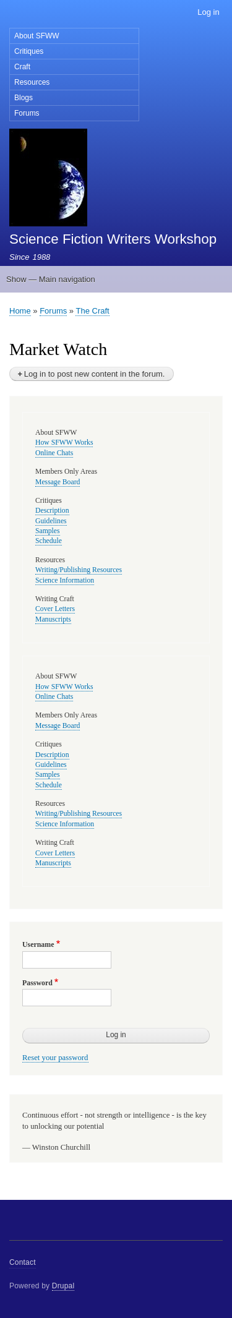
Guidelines (51, 521)
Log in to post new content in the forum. (94, 374)
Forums (27, 113)
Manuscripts (53, 619)
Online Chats (54, 453)
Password (37, 982)
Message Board (57, 482)
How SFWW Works (64, 443)
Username (38, 944)
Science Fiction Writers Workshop (113, 239)
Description (52, 511)
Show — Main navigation (50, 279)
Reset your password (55, 1057)
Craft (22, 66)
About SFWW (36, 36)
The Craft (92, 310)
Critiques (28, 51)
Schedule (48, 541)
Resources (31, 82)
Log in (208, 12)
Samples (47, 531)
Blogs (23, 97)
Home (20, 310)
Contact (22, 1262)
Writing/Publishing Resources (78, 570)
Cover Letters (55, 609)
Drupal (63, 1286)
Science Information (64, 580)
